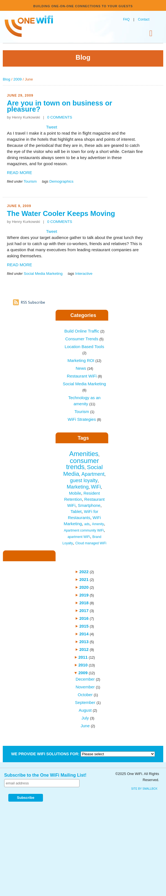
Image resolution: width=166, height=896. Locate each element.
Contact (143, 19)
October (85, 694)
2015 (83, 626)
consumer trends (82, 463)
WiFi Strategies (84, 419)
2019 (83, 595)
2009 (17, 79)
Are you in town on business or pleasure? (59, 106)
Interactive (83, 273)
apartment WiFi (79, 537)
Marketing (78, 487)
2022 (83, 571)
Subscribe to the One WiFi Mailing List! (45, 775)
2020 (83, 587)
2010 (83, 665)
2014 (83, 633)
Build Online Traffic (84, 331)
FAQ (126, 19)
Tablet (75, 511)
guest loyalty (84, 480)
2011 (83, 657)
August (85, 710)
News (84, 368)
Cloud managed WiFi (90, 543)
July (85, 718)
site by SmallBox (144, 788)
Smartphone (89, 505)
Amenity (98, 524)
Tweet (51, 127)
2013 (83, 641)
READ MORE (19, 172)
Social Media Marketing (43, 273)
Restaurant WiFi (84, 376)
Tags (83, 438)
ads (87, 524)
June (85, 725)
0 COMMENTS (59, 117)
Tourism (30, 181)
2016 (83, 618)
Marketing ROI (84, 360)
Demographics (61, 181)
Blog (6, 79)
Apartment (92, 474)
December (85, 679)
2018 (83, 602)
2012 (83, 649)
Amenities (83, 453)
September (85, 702)
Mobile (75, 493)
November (85, 686)
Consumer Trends (84, 338)
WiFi (96, 487)
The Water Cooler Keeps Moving (61, 213)
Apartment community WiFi (84, 530)
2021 (83, 579)
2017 (83, 610)
